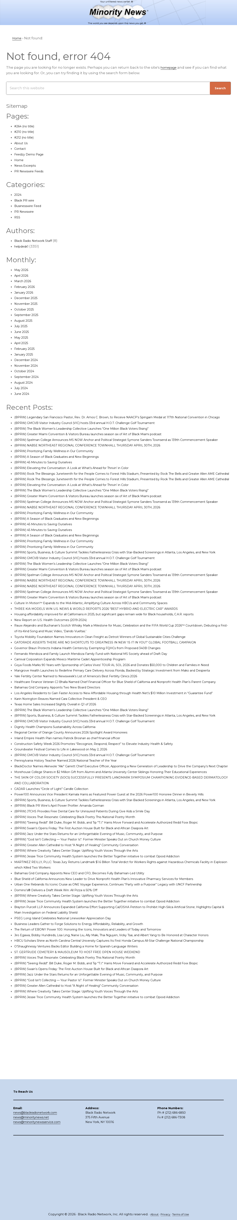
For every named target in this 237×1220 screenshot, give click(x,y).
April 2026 (23, 275)
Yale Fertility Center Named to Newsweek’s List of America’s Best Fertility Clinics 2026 (89, 738)
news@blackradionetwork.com (35, 1180)
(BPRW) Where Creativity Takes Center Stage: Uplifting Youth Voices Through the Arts (90, 957)
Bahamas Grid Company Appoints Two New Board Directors (67, 755)
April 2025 (23, 343)
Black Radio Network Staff (37, 241)
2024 (18, 195)
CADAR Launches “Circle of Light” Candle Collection (60, 879)
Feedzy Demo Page (31, 154)
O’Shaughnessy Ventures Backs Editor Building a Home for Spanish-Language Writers (90, 1076)
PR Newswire (26, 211)
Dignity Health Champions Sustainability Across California (64, 805)
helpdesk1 (23, 246)
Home (20, 160)
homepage (171, 67)
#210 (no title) (26, 132)
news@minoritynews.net (31, 1185)
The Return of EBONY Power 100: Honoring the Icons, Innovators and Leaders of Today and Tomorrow (104, 1047)
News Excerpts (27, 165)
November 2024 (28, 365)
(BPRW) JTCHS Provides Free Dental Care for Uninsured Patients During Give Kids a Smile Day (97, 912)
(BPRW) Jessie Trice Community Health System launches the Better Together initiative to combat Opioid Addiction (116, 963)
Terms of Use (182, 1214)
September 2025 (29, 315)
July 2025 (22, 326)
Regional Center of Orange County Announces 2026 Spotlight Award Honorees (84, 811)
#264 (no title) (26, 126)
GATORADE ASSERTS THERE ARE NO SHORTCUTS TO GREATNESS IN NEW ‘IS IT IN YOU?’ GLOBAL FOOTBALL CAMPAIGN (120, 693)
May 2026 (22, 270)
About (151, 1214)
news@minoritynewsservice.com (36, 1189)
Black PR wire (26, 200)
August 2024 (25, 382)
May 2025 (22, 337)
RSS (17, 217)
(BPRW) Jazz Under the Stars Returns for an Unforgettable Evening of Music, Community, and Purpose (105, 940)
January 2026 (26, 292)
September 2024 (29, 377)
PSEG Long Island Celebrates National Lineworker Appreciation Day (73, 1036)
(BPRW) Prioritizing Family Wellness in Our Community (63, 462)
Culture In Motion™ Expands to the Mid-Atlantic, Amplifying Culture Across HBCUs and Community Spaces (108, 648)
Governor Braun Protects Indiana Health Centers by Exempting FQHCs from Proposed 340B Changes (104, 699)
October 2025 (26, 309)
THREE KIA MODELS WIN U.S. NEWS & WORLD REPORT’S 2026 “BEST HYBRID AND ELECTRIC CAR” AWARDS (108, 654)
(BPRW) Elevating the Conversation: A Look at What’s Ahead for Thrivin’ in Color (84, 479)
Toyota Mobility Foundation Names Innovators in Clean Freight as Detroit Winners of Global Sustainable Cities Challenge (120, 687)
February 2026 (27, 287)
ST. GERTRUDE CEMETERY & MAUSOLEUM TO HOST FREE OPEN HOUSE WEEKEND (87, 1081)
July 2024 (22, 388)
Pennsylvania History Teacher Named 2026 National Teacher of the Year (77, 839)
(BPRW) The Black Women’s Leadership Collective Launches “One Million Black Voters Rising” (97, 434)
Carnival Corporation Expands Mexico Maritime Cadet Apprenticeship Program (83, 710)
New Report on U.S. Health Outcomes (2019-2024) (58, 670)
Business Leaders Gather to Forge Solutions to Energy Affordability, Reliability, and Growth (93, 1042)
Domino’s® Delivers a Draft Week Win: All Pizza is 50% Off (64, 1008)
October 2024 (26, 371)
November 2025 (28, 304)
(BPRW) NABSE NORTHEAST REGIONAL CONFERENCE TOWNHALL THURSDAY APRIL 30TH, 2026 (99, 457)
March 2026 (24, 281)
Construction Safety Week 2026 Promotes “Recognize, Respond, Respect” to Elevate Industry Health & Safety (110, 822)
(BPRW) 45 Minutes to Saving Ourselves (49, 473)
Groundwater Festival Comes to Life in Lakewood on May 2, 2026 (70, 828)
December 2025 (28, 298)
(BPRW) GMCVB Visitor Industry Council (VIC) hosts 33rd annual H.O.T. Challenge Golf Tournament (101, 428)
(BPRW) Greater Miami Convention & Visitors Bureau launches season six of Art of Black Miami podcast (104, 440)
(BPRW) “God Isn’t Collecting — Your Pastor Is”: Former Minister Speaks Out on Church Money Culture (104, 946)
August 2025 (25, 320)
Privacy (165, 1214)
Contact (21, 148)
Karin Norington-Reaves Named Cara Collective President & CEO (70, 772)
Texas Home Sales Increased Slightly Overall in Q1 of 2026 (64, 777)
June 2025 (23, 332)
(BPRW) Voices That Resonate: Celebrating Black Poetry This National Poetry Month (88, 918)
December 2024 (28, 360)
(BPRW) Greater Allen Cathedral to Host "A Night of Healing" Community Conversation (90, 952)
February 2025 (27, 349)
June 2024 (23, 394)
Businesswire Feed (31, 206)
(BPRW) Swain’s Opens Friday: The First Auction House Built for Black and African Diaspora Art (97, 935)
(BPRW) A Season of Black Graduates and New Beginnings (65, 468)
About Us (22, 143)
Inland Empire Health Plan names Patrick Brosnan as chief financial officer (80, 817)
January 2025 (26, 354)
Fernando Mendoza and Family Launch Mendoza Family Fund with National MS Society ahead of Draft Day (108, 704)
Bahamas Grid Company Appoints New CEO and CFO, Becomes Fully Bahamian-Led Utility (94, 980)
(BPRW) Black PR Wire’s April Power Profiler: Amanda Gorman (69, 907)
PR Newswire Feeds (31, 171)
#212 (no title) (26, 137)
